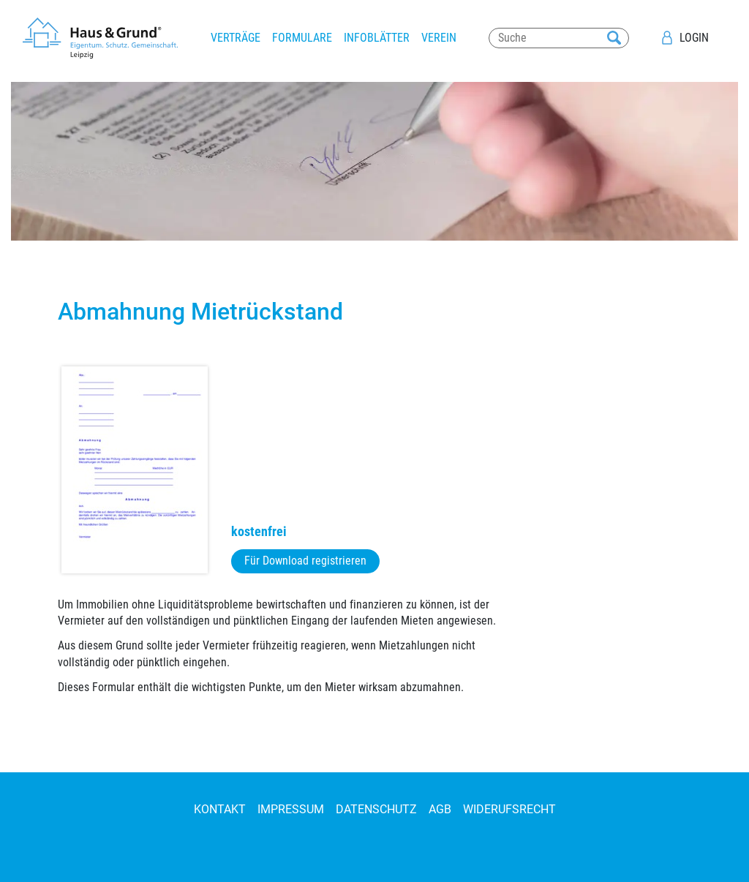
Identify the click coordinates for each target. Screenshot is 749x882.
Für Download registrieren (305, 561)
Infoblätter (377, 38)
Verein (438, 38)
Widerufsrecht (509, 809)
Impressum (290, 809)
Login (694, 38)
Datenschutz (376, 809)
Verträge (235, 38)
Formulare (302, 38)
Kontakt (220, 809)
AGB (440, 809)
